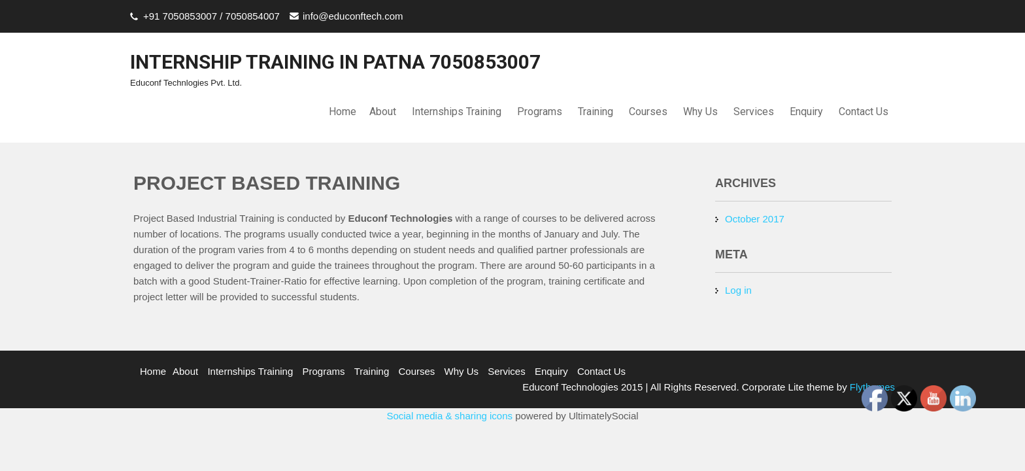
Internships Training (456, 111)
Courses (648, 111)
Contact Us (863, 111)
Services (753, 111)
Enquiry (806, 111)
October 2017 (754, 218)
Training (595, 111)
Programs (539, 111)
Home (342, 111)
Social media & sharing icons (450, 415)
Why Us (700, 111)
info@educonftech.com (353, 16)
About (382, 111)
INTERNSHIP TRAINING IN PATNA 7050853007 (335, 61)
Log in (738, 290)
